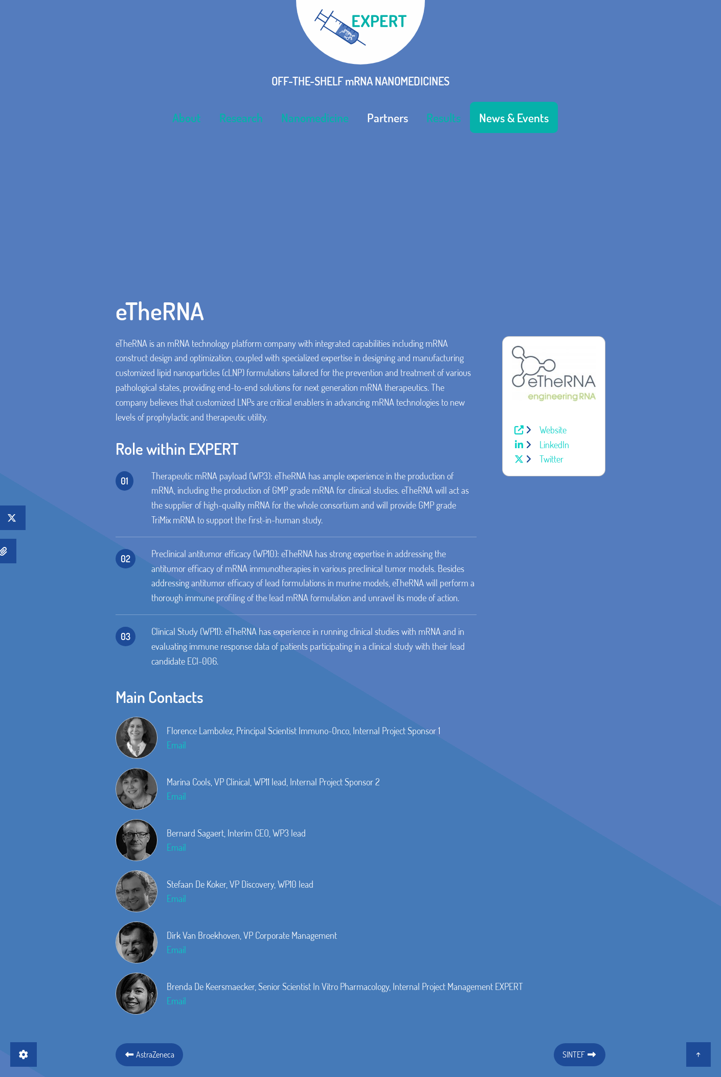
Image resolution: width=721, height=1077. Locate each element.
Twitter (550, 321)
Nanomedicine (315, 115)
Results (443, 115)
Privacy (375, 990)
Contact (292, 990)
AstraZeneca (149, 916)
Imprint (334, 990)
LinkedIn (553, 306)
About (186, 115)
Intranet (423, 990)
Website (552, 292)
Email (176, 607)
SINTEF (579, 916)
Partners (387, 115)
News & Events (514, 115)
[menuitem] (186, 115)
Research (241, 115)
